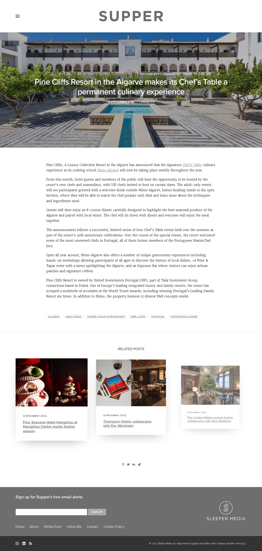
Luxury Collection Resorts (106, 316)
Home (20, 527)
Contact (92, 527)
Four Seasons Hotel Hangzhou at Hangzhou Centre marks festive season (50, 423)
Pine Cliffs (138, 316)
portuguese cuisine (184, 316)
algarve (53, 316)
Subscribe (74, 527)
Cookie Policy (114, 527)
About (34, 527)
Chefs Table (73, 316)
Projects (149, 102)
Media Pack (53, 527)
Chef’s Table (192, 165)
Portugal (158, 316)
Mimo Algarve (108, 170)
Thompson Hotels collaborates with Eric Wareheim (128, 415)
